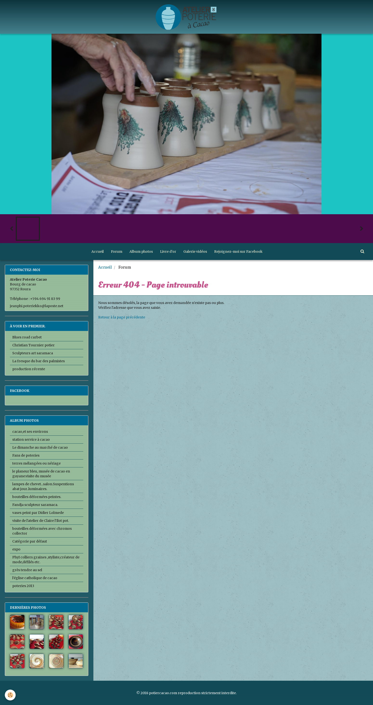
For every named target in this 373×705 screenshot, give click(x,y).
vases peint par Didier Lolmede (38, 513)
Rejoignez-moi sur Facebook (238, 251)
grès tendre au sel (27, 570)
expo (16, 549)
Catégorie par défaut (29, 541)
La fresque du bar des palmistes (38, 361)
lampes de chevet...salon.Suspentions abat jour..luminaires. (43, 486)
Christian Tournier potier (33, 345)
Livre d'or (168, 251)
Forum (116, 251)
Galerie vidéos (195, 251)
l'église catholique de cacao (34, 578)
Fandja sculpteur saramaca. (35, 505)
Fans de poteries (25, 455)
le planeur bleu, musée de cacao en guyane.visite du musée (41, 473)
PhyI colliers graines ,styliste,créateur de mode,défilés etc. (45, 559)
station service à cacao (31, 439)
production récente (28, 369)
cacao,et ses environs (30, 431)
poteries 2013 (23, 586)
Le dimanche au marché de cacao (40, 447)
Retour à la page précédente (121, 317)
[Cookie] (10, 695)
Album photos (141, 251)
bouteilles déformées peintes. (36, 497)
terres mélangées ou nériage (36, 463)
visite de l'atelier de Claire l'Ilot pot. (40, 520)
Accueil (97, 251)
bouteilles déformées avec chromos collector (42, 531)
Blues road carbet (27, 337)
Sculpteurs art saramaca (32, 353)
